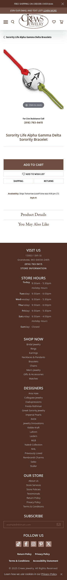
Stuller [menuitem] (33, 466)
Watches (33, 378)
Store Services (33, 485)
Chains (33, 365)
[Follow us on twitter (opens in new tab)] (48, 544)
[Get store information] (34, 268)
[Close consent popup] (61, 574)
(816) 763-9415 (33, 122)
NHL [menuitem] (33, 448)
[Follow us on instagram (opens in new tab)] (33, 544)
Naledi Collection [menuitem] (33, 444)
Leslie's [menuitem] (33, 436)
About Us (33, 480)
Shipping (18, 180)
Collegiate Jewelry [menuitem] (33, 397)
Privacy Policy (33, 502)
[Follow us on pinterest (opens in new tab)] (41, 544)
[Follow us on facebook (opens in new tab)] (26, 544)
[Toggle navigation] (5, 22)
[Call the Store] (33, 264)
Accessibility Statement (45, 560)
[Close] (62, 4)
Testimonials (33, 493)
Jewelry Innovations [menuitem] (33, 423)
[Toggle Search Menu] (12, 22)
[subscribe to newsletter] (58, 524)
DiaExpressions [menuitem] (33, 401)
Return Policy (33, 497)
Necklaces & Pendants (33, 357)
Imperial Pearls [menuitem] (33, 414)
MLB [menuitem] (33, 440)
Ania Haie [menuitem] (34, 393)
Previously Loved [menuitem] (33, 453)
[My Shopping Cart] (61, 22)
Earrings (33, 352)
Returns (48, 180)
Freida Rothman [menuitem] (33, 406)
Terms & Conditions (33, 506)
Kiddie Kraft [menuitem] (34, 427)
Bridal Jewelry (33, 344)
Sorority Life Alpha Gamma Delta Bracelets (28, 37)
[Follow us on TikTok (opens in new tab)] (18, 544)
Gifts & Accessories (34, 374)
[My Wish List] (54, 22)
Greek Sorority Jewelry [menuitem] (33, 410)
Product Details (33, 215)
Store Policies (33, 489)
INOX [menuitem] (33, 419)
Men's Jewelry (33, 370)
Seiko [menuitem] (33, 461)
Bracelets (33, 361)
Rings (33, 348)
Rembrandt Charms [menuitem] (33, 457)
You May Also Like (33, 224)
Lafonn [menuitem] (33, 431)
